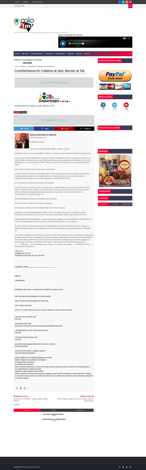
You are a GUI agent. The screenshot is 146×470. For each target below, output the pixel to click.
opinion (70, 54)
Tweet (25, 129)
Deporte (25, 54)
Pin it (65, 129)
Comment (85, 129)
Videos (87, 54)
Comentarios (126, 204)
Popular (115, 204)
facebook (80, 410)
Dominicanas (37, 54)
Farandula (60, 54)
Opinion (25, 2)
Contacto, (42, 75)
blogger (27, 410)
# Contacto (22, 112)
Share (45, 129)
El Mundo (49, 54)
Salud (78, 54)
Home (17, 2)
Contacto (23, 66)
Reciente (103, 204)
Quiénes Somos (37, 2)
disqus (53, 410)
